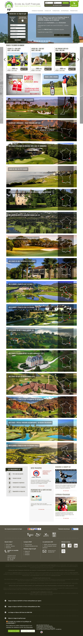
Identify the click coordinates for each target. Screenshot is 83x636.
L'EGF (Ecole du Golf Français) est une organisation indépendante (47, 472)
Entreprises (27, 554)
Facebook (69, 545)
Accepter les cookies (14, 631)
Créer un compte (48, 5)
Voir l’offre (61, 34)
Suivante (78, 59)
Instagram (63, 551)
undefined (32, 41)
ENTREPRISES (65, 10)
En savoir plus (41, 486)
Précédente (4, 59)
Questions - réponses (10, 546)
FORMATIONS (56, 10)
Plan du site (8, 547)
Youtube (63, 545)
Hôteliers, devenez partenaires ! (50, 544)
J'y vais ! (24, 69)
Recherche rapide (13, 19)
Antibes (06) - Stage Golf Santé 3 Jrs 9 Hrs (37, 49)
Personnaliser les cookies (27, 631)
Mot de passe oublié (57, 5)
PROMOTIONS (74, 10)
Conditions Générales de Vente (31, 546)
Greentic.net (46, 625)
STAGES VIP (48, 10)
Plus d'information (28, 627)
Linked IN (76, 545)
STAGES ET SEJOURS (37, 10)
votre (74, 5)
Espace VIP (27, 551)
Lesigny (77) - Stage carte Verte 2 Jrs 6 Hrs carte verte (14, 49)
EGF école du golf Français (9, 6)
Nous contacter (9, 544)
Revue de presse (28, 544)
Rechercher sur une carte (23, 19)
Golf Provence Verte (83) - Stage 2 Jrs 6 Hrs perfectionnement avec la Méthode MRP (62, 49)
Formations (27, 553)
